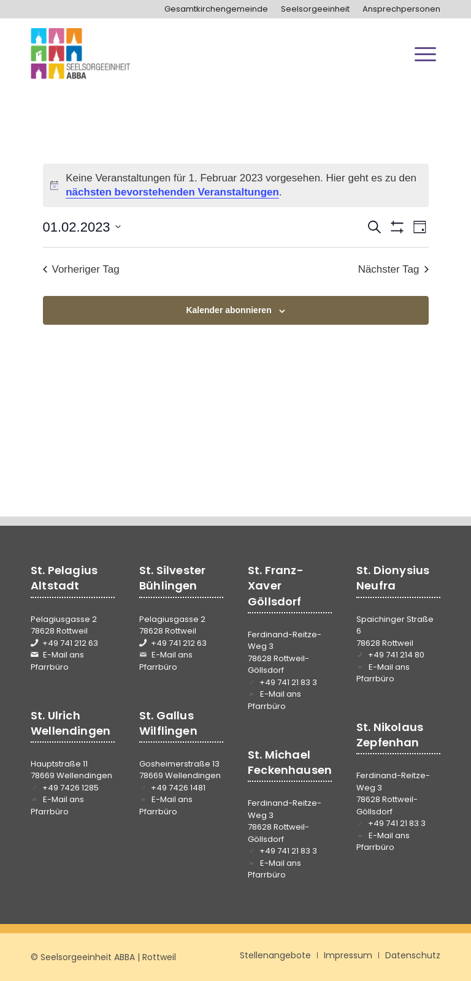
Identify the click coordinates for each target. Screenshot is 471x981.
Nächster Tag (393, 269)
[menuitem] (216, 9)
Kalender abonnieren (228, 310)
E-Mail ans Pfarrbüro (57, 661)
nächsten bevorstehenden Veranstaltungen (172, 192)
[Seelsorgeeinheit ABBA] (81, 53)
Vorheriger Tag (81, 269)
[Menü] (425, 53)
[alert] (236, 185)
